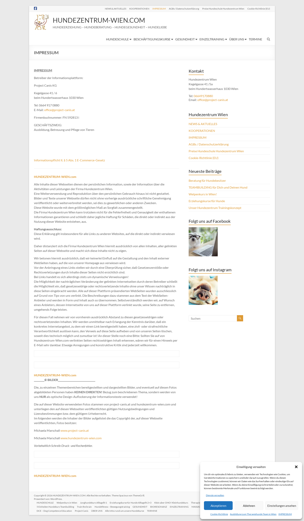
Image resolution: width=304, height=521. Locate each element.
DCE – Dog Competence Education (54, 510)
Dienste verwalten (215, 495)
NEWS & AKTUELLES (115, 8)
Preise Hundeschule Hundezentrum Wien (223, 8)
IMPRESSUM (285, 514)
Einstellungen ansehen (281, 505)
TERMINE (255, 39)
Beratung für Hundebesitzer (207, 181)
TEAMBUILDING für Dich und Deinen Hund (218, 187)
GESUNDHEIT (185, 39)
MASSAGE (198, 506)
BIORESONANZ (160, 506)
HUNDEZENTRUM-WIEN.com (55, 476)
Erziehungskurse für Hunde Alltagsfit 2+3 (132, 502)
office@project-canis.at (59, 110)
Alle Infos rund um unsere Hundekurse (125, 510)
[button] (296, 467)
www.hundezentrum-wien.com (81, 438)
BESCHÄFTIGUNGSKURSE (152, 39)
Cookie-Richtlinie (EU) (258, 8)
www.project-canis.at (74, 430)
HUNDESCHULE (117, 39)
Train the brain (85, 506)
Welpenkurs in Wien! (203, 194)
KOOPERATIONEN (139, 8)
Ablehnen (249, 505)
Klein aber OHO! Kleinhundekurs (172, 502)
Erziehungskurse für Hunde (207, 201)
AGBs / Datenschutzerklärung (184, 8)
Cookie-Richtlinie (219, 514)
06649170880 (203, 96)
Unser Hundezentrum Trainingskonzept (215, 208)
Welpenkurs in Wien (67, 502)
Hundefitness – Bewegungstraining (113, 506)
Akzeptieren (218, 505)
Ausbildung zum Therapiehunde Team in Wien (253, 514)
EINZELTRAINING (212, 39)
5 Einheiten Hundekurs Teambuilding (55, 506)
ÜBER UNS (236, 39)
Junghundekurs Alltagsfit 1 (94, 502)
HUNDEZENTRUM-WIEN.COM (101, 20)
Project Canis (82, 510)
